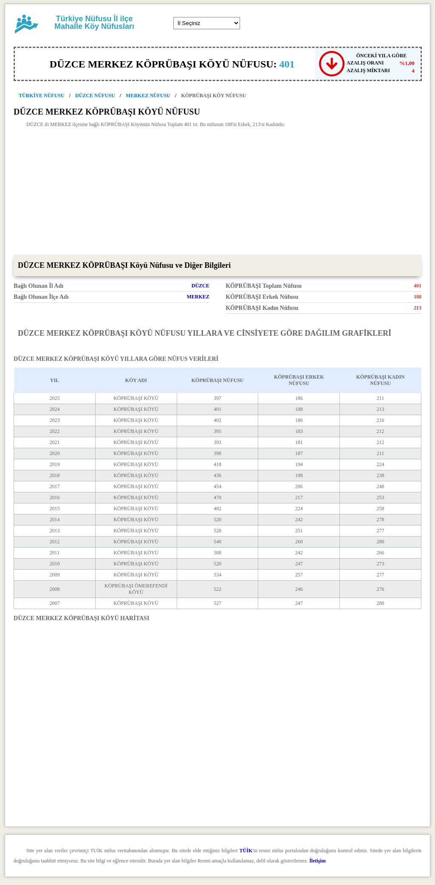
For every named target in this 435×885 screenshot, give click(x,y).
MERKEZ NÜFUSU (148, 95)
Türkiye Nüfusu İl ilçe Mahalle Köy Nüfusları (94, 22)
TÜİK (246, 851)
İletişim (317, 861)
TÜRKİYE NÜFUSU (42, 95)
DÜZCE (200, 286)
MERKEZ (197, 297)
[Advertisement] (217, 191)
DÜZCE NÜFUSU (95, 95)
